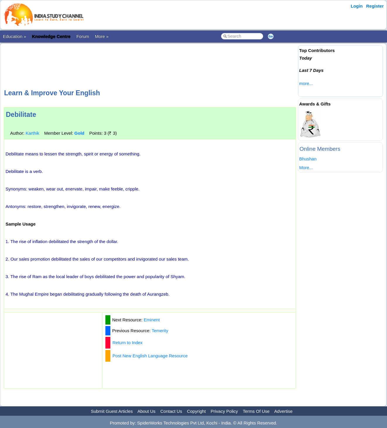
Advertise (283, 411)
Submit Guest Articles (112, 411)
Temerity (160, 330)
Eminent (152, 319)
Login (357, 6)
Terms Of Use (256, 411)
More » (102, 36)
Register (375, 6)
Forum (82, 36)
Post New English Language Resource (150, 355)
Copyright (196, 411)
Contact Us (171, 411)
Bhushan (307, 158)
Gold (79, 133)
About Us (146, 411)
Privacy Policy (224, 411)
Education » (14, 36)
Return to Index (127, 342)
